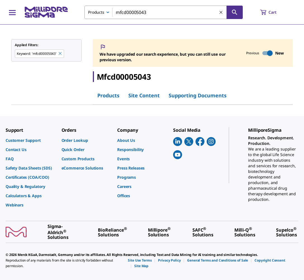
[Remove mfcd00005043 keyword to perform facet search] (60, 53)
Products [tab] (108, 95)
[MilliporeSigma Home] (46, 12)
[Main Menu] (12, 12)
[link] (31, 140)
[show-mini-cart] (273, 12)
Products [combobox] (96, 12)
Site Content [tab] (144, 95)
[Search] (235, 12)
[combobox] (163, 12)
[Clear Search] (221, 12)
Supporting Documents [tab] (198, 95)
